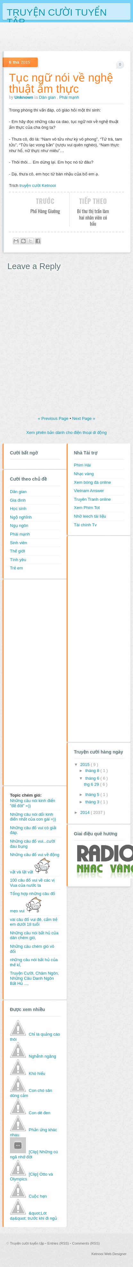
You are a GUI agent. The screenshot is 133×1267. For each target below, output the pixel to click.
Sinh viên (18, 542)
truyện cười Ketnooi (38, 185)
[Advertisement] (35, 681)
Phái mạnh (69, 97)
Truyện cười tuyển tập (57, 12)
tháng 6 (92, 778)
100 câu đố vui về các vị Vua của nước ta (32, 883)
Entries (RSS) (58, 1243)
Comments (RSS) (86, 1243)
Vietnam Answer (89, 490)
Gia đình (18, 500)
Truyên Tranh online (92, 499)
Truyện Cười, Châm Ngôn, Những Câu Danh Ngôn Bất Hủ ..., (34, 978)
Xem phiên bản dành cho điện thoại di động (66, 432)
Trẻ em (16, 568)
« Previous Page (54, 418)
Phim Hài (82, 465)
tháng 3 (92, 802)
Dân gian (48, 97)
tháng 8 (92, 770)
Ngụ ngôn (19, 525)
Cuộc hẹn (38, 1196)
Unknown (24, 97)
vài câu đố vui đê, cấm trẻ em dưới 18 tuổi (33, 922)
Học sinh (18, 508)
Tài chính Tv (85, 524)
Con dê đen (39, 1112)
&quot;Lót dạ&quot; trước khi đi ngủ (33, 1216)
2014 (85, 812)
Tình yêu (18, 559)
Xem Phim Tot (87, 507)
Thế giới (17, 551)
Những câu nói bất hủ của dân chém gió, (34, 935)
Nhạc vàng (84, 473)
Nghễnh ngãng (42, 1056)
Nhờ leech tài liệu (90, 516)
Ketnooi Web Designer (109, 1254)
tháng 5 (92, 794)
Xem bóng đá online (92, 482)
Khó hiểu (37, 1073)
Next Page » (83, 418)
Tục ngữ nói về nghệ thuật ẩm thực (61, 83)
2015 (85, 764)
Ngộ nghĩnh (21, 517)
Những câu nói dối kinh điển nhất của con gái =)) (33, 817)
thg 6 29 (92, 784)
